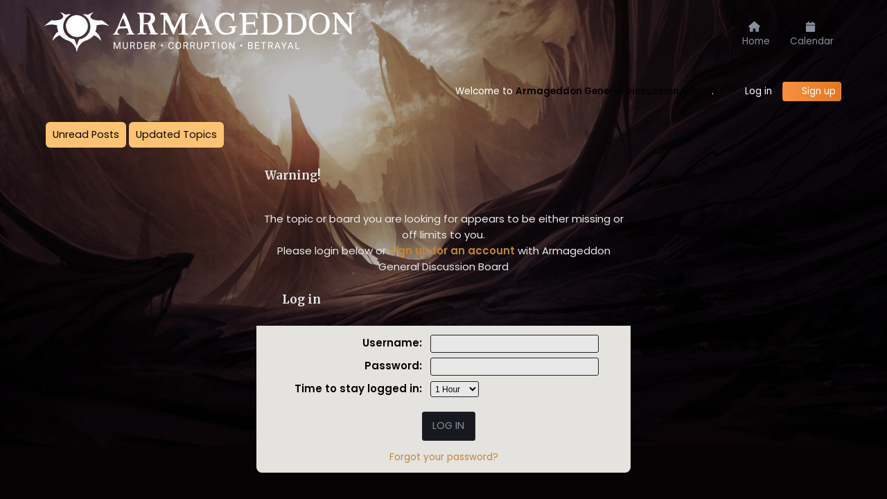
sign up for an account (452, 250)
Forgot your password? (443, 457)
